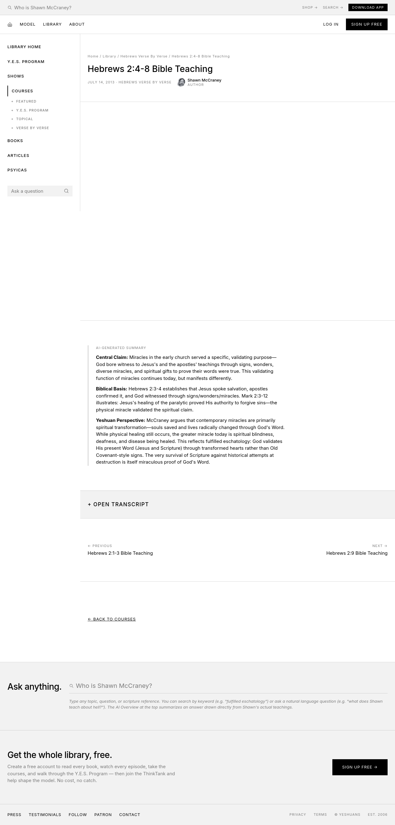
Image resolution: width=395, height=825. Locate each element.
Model (27, 24)
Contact (129, 814)
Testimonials (45, 814)
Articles (18, 155)
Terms (320, 814)
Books (15, 140)
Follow (78, 814)
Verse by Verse (30, 128)
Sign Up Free (366, 24)
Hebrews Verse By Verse (144, 56)
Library (52, 24)
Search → (333, 7)
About (77, 24)
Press (14, 814)
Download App (368, 7)
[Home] (9, 24)
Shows (15, 76)
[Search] (66, 191)
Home (93, 56)
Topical (22, 119)
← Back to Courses (112, 619)
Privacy (297, 814)
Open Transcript (121, 504)
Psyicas (17, 169)
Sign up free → (360, 766)
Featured (23, 101)
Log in (331, 24)
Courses (22, 90)
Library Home (24, 46)
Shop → (310, 7)
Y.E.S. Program (25, 61)
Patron (103, 814)
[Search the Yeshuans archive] (155, 8)
